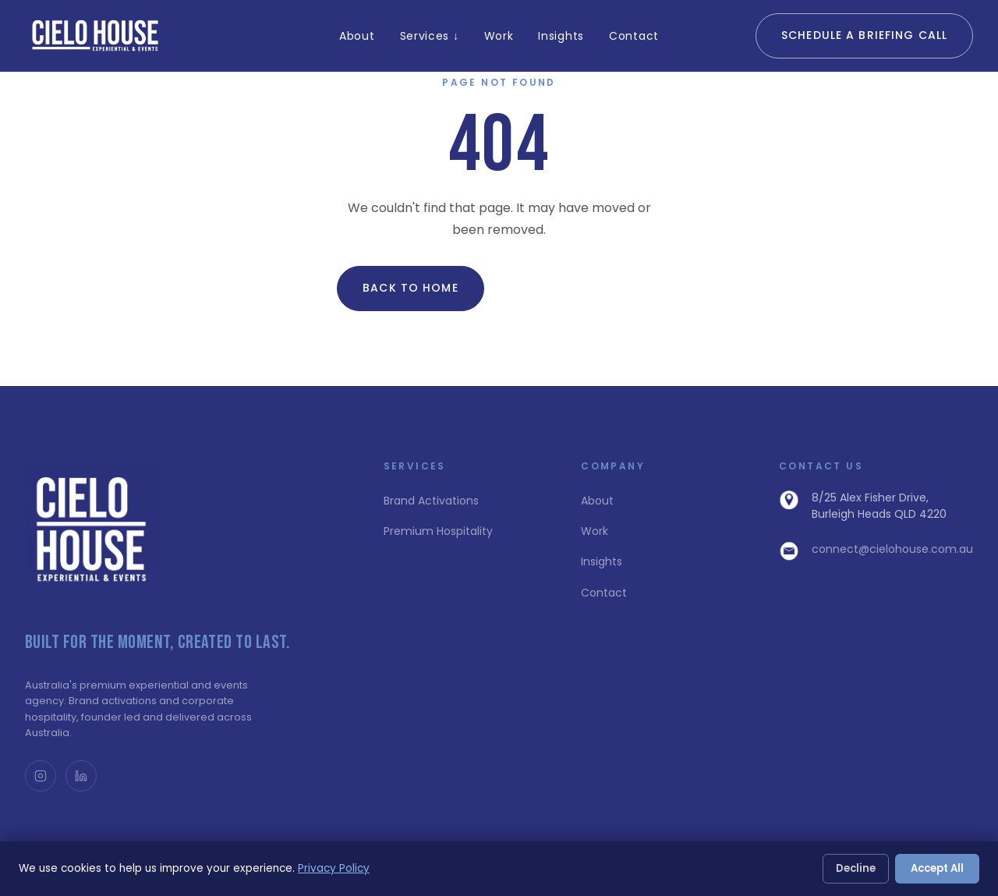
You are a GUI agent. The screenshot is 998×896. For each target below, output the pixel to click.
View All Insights (577, 288)
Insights (561, 36)
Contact (634, 36)
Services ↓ (429, 36)
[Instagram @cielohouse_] (40, 776)
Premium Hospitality (438, 531)
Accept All (937, 868)
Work (499, 36)
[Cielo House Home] (96, 35)
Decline (856, 868)
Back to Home (410, 288)
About (357, 36)
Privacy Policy (334, 868)
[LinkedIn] (81, 776)
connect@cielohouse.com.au (892, 549)
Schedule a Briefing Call (864, 35)
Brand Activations (431, 500)
